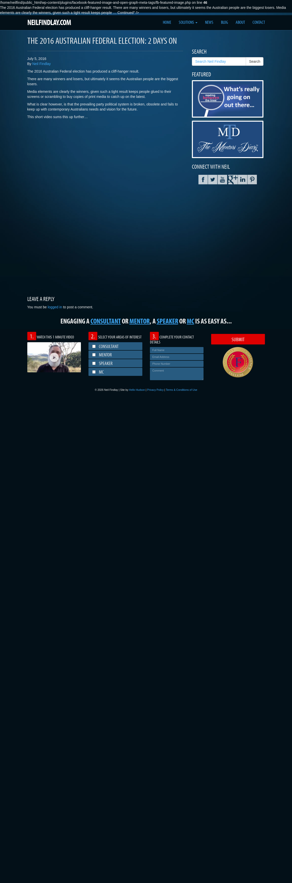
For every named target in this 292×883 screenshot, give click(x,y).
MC (190, 320)
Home (167, 22)
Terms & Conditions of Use (181, 389)
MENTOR (139, 320)
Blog (224, 22)
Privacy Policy (155, 389)
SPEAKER (167, 320)
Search (254, 61)
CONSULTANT (106, 320)
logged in (55, 307)
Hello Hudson (137, 389)
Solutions (188, 22)
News (209, 22)
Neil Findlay (41, 64)
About (240, 22)
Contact (259, 22)
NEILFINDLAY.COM (49, 22)
